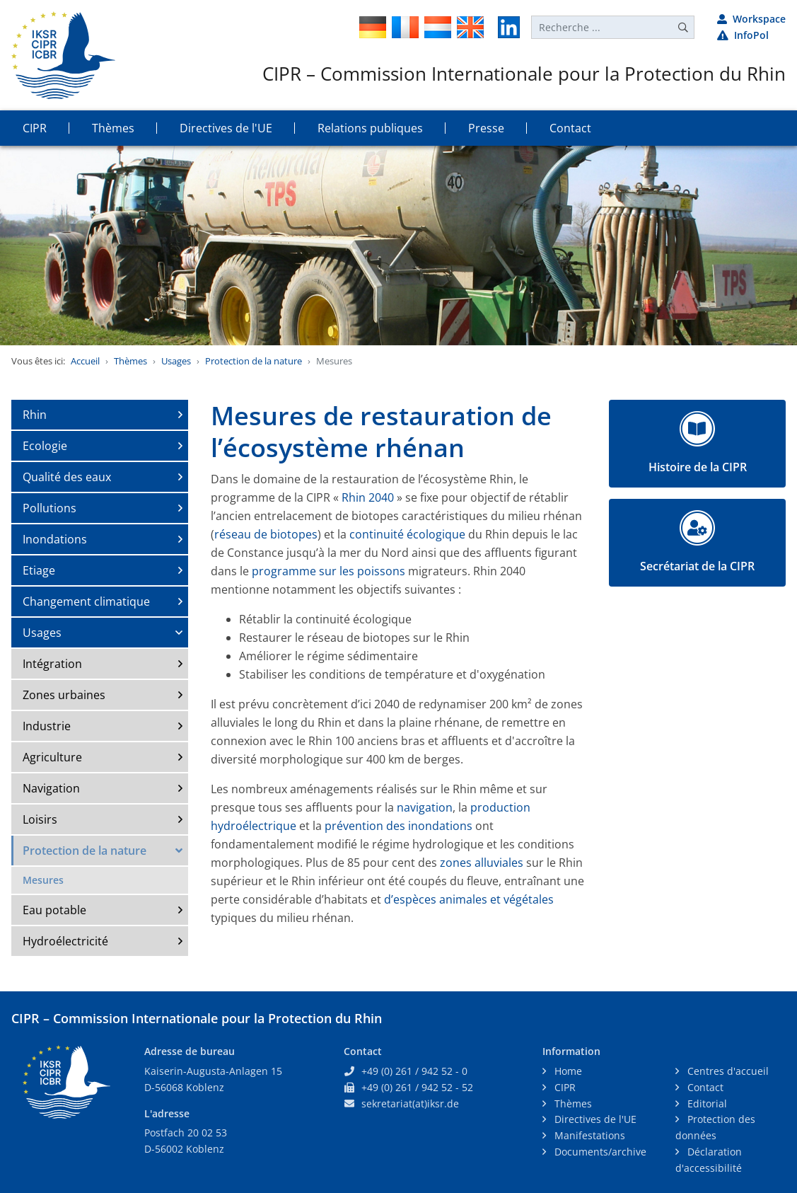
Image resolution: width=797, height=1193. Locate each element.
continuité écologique (407, 534)
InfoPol (743, 35)
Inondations (55, 539)
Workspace (751, 18)
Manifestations (588, 1135)
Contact (704, 1087)
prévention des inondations (398, 826)
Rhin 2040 (366, 497)
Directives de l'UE (594, 1119)
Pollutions (49, 508)
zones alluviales (481, 862)
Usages (176, 361)
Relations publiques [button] (370, 128)
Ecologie (45, 446)
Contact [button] (570, 128)
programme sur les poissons (328, 571)
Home (567, 1071)
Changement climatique (86, 601)
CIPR (564, 1087)
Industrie (47, 726)
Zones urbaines (64, 695)
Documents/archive (599, 1151)
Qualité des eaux (67, 477)
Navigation (51, 788)
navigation (425, 807)
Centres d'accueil (727, 1071)
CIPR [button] (35, 128)
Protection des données (715, 1127)
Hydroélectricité (65, 941)
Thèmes (130, 361)
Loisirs (40, 819)
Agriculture (52, 757)
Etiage (39, 570)
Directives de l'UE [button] (226, 128)
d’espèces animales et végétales (469, 899)
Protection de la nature (253, 361)
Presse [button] (486, 128)
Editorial (706, 1103)
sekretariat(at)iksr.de (410, 1103)
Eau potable (54, 910)
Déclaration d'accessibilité (708, 1160)
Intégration (52, 664)
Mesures (43, 880)
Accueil (85, 361)
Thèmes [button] (113, 128)
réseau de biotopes (266, 534)
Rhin (35, 414)
